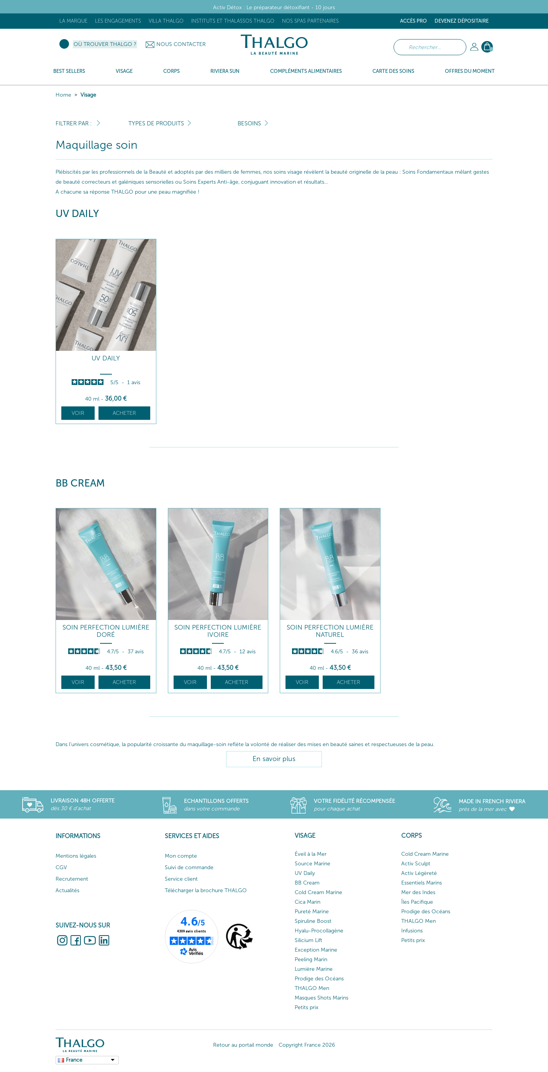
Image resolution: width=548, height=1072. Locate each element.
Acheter (124, 413)
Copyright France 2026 (307, 1045)
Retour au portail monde (243, 1045)
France (74, 1060)
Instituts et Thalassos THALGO (232, 21)
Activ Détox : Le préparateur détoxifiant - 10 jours (274, 7)
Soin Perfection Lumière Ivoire (217, 631)
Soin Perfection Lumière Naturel (330, 631)
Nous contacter (181, 44)
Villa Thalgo (166, 21)
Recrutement (72, 879)
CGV (61, 867)
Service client (181, 879)
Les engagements (118, 21)
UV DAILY (106, 358)
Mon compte (181, 856)
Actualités (67, 890)
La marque (73, 21)
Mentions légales (76, 856)
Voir (78, 413)
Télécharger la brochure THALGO (206, 890)
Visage (88, 95)
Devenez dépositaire (462, 21)
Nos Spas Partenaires (310, 21)
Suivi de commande (189, 867)
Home (63, 95)
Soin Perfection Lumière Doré (105, 631)
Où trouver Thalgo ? (105, 44)
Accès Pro (413, 21)
